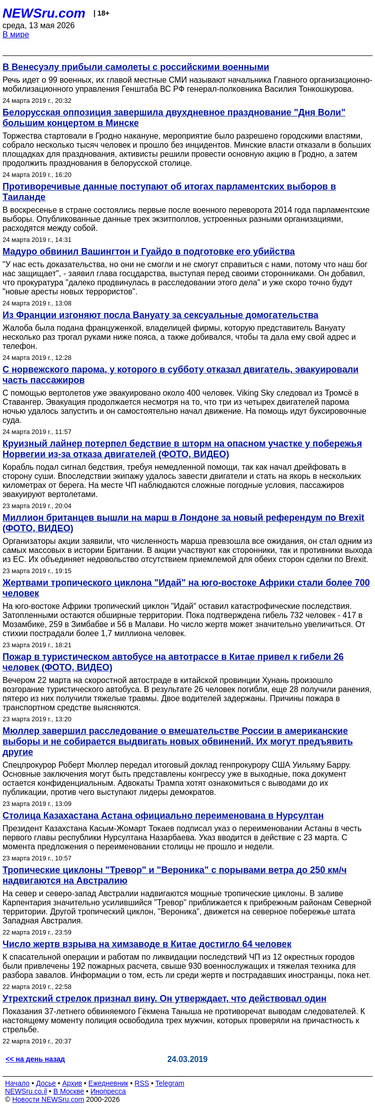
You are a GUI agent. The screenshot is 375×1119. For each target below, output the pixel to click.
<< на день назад (35, 1059)
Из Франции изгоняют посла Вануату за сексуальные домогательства (161, 315)
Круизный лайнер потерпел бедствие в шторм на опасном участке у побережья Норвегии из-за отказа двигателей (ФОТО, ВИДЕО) (182, 449)
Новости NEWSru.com (48, 1099)
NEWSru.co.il (26, 1091)
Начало (17, 1083)
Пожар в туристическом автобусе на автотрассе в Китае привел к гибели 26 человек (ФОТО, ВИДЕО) (173, 662)
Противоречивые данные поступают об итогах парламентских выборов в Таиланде (169, 191)
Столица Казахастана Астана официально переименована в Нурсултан (163, 816)
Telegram (170, 1083)
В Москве (68, 1091)
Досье (46, 1083)
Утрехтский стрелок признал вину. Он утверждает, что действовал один (165, 998)
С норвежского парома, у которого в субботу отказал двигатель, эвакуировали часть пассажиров (180, 374)
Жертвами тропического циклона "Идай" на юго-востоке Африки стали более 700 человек (186, 588)
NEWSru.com (44, 13)
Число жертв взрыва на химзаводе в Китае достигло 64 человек (147, 944)
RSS (141, 1083)
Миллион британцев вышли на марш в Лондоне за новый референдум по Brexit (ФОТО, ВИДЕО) (183, 523)
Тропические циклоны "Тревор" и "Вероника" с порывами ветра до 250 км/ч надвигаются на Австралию (175, 875)
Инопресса (108, 1091)
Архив (72, 1083)
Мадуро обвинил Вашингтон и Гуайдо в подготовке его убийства (149, 251)
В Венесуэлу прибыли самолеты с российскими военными (136, 67)
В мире (16, 34)
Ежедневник (108, 1083)
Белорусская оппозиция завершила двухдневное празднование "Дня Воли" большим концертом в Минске (174, 117)
